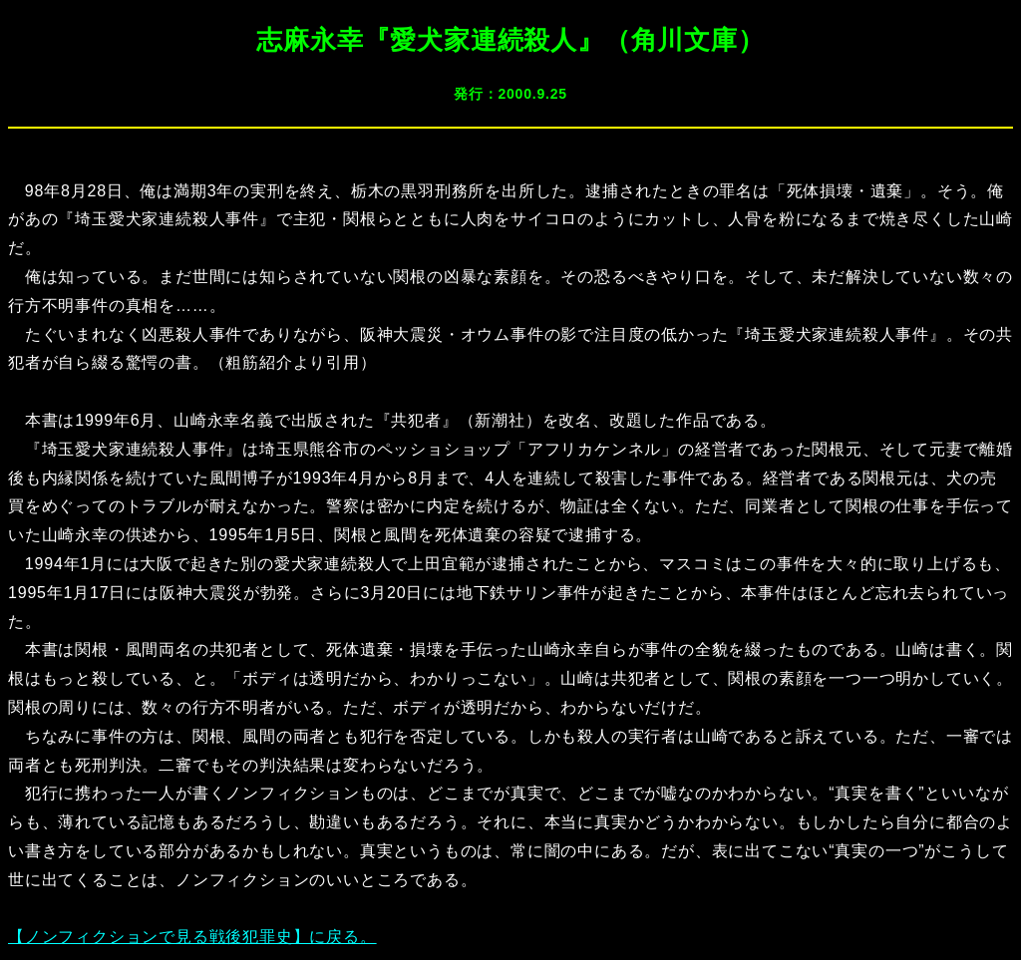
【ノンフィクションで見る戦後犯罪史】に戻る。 (192, 936)
